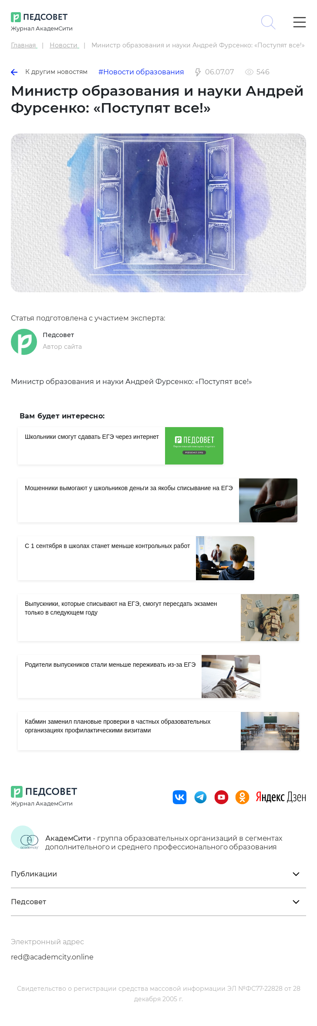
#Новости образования (141, 72)
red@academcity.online (52, 957)
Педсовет (58, 335)
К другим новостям (49, 72)
